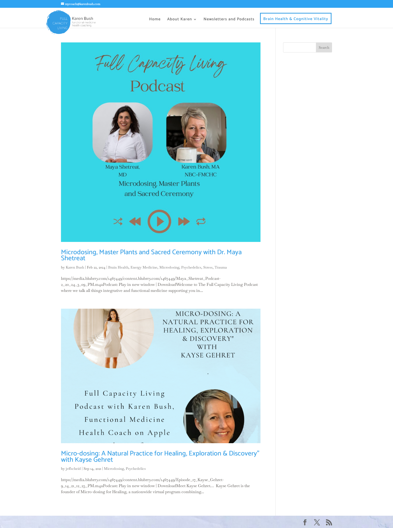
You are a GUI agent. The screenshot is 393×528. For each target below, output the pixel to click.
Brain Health (118, 267)
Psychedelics (191, 267)
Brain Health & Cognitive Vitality (295, 19)
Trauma (221, 267)
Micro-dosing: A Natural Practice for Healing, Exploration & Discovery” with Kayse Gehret (160, 456)
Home (155, 20)
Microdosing (169, 267)
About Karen (179, 20)
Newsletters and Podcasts (229, 20)
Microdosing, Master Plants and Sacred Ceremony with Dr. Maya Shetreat (151, 255)
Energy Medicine (143, 267)
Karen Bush (75, 267)
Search (324, 47)
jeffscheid (73, 468)
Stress (208, 267)
